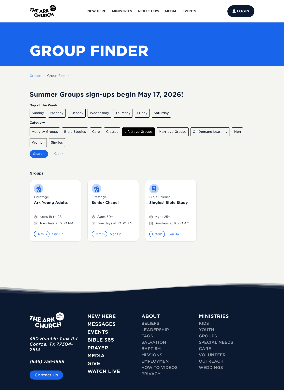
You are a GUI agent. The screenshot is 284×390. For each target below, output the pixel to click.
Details (42, 234)
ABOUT (150, 316)
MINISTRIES (122, 11)
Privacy (151, 373)
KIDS (204, 323)
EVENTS (189, 11)
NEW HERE (96, 11)
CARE (205, 348)
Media (96, 355)
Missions (151, 355)
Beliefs (150, 323)
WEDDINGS (211, 367)
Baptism (151, 348)
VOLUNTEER (212, 355)
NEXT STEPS (148, 11)
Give (93, 363)
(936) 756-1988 (47, 361)
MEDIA (171, 11)
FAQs (147, 336)
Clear (58, 154)
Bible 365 (100, 340)
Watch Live (103, 371)
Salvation (153, 342)
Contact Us (46, 375)
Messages (101, 324)
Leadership (155, 329)
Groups (35, 76)
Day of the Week (43, 105)
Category (37, 122)
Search (39, 154)
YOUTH (206, 329)
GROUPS (208, 336)
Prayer (97, 348)
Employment (156, 361)
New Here (101, 316)
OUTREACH (211, 361)
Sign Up (58, 234)
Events (97, 332)
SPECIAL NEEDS (216, 342)
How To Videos (159, 367)
